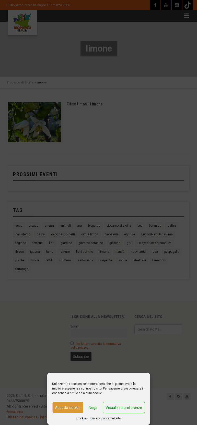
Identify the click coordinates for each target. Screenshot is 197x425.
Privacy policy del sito (105, 418)
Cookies (82, 418)
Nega (93, 407)
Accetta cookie (67, 407)
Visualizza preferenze (124, 407)
